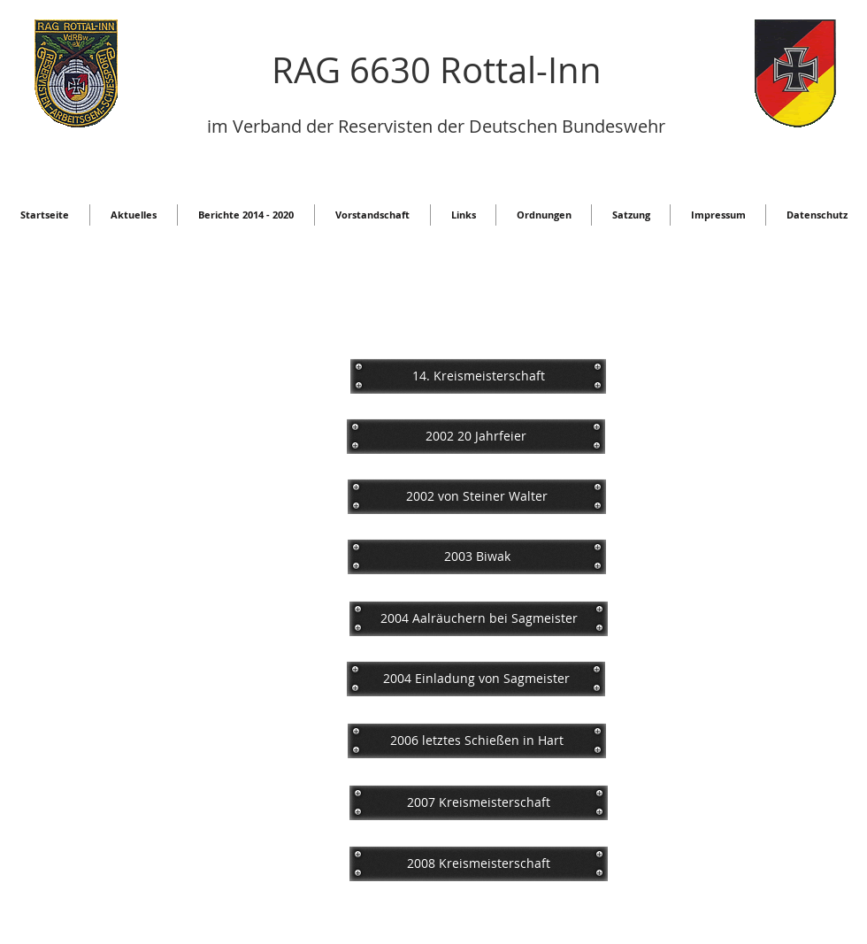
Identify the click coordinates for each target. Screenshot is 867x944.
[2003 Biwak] (477, 556)
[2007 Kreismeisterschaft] (478, 802)
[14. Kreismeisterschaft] (478, 376)
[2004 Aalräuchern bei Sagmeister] (478, 618)
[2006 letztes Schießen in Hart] (477, 740)
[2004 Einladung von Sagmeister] (476, 678)
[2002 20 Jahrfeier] (476, 436)
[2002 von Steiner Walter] (477, 496)
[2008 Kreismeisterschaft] (478, 863)
